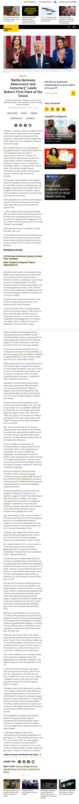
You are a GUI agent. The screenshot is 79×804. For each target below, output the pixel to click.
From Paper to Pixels (55, 164)
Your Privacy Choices (47, 2)
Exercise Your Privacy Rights (68, 2)
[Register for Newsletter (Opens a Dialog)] (73, 93)
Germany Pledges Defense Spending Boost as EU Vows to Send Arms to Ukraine (21, 769)
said (24, 408)
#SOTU (6, 684)
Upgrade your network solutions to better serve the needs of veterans (59, 136)
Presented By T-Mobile (53, 141)
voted (15, 415)
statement (18, 467)
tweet (31, 324)
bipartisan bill (8, 660)
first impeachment (25, 479)
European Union (17, 354)
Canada (30, 354)
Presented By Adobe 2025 (54, 166)
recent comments (21, 476)
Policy (23, 76)
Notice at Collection (30, 2)
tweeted (6, 504)
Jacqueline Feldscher (17, 108)
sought (34, 740)
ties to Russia (29, 474)
